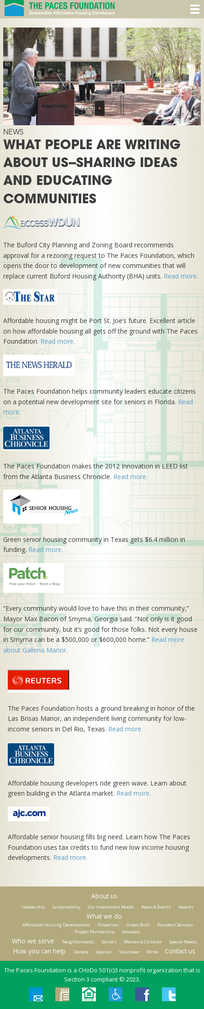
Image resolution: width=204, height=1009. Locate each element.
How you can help (39, 951)
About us (104, 896)
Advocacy (131, 932)
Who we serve (33, 941)
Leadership (33, 907)
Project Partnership (95, 932)
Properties (108, 925)
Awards (185, 907)
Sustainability (66, 907)
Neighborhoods (78, 942)
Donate (81, 952)
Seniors (109, 942)
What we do (104, 916)
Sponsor (104, 952)
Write (152, 952)
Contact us (180, 951)
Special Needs (183, 942)
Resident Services (175, 925)
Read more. (181, 276)
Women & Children (143, 942)
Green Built (138, 925)
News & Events (156, 907)
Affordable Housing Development (56, 925)
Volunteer (129, 952)
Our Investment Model (111, 907)
